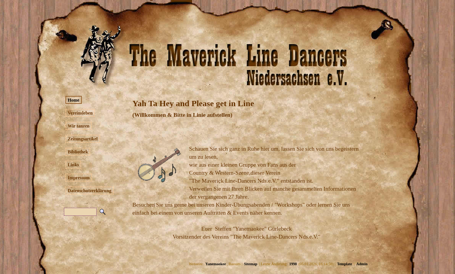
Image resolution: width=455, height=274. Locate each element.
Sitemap (250, 264)
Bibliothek (78, 152)
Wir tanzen (78, 126)
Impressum (79, 177)
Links (73, 164)
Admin (362, 264)
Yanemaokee (215, 264)
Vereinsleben (80, 113)
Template (344, 264)
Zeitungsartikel (83, 139)
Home (74, 100)
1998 (293, 264)
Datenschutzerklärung (89, 190)
